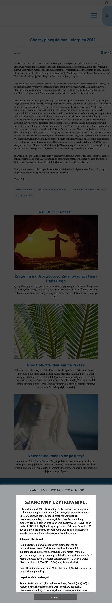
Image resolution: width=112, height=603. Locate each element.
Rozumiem (55, 597)
